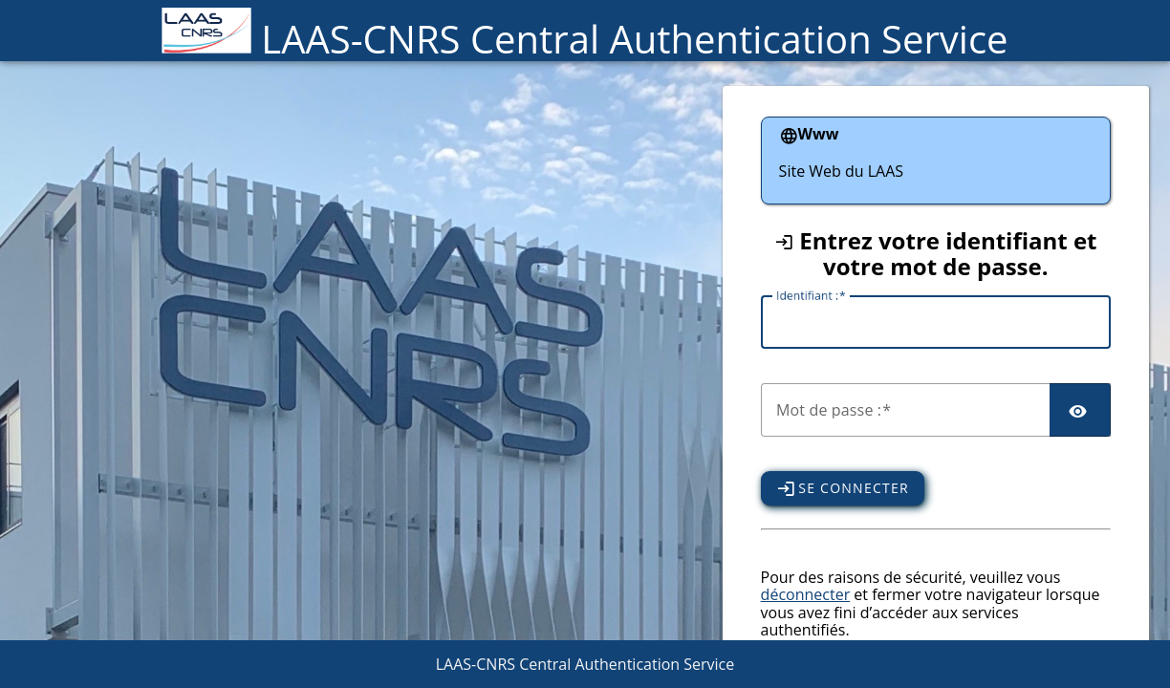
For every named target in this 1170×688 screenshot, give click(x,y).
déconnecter (806, 594)
